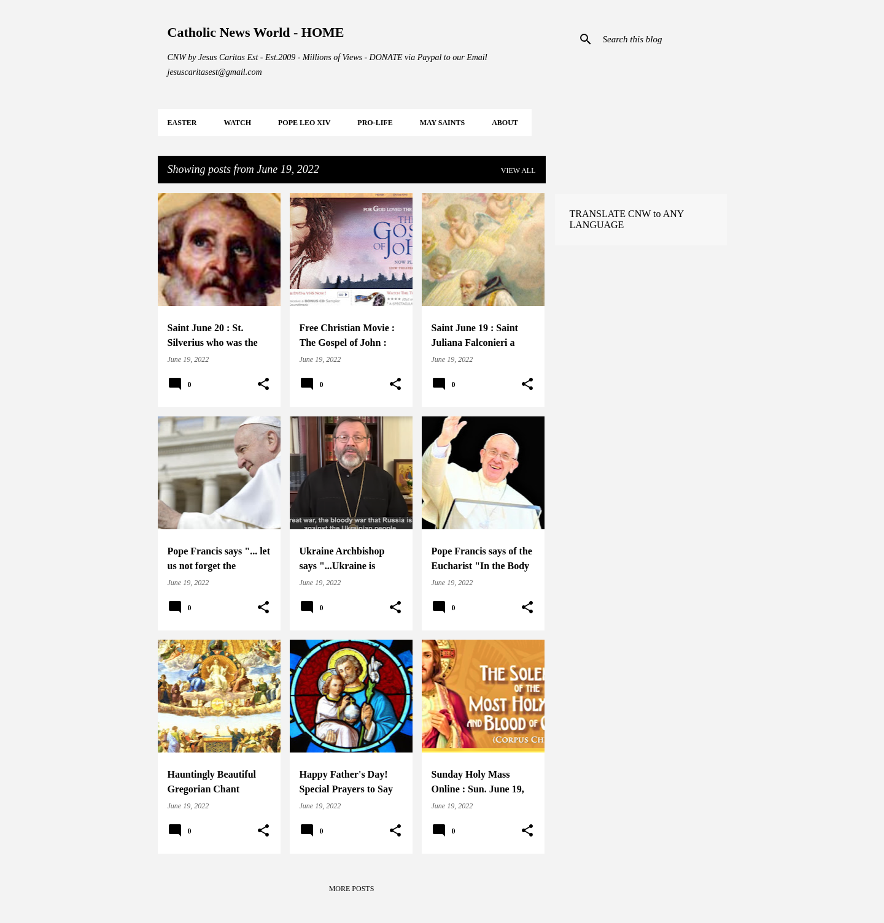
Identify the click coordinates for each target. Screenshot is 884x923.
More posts (351, 888)
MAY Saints (442, 122)
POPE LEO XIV (304, 122)
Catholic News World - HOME (256, 32)
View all (518, 170)
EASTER (182, 122)
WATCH (237, 122)
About (505, 122)
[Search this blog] (662, 39)
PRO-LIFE (374, 122)
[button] (263, 385)
